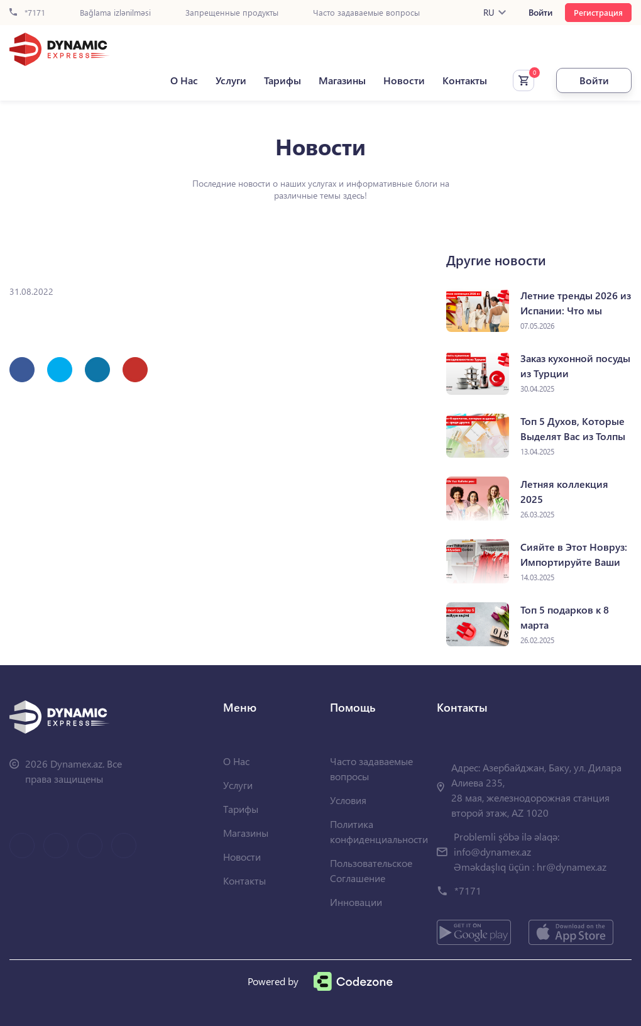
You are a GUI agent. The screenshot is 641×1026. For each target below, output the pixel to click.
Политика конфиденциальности (379, 831)
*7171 (27, 13)
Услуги (231, 80)
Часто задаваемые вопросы (366, 13)
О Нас (184, 80)
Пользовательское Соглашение (371, 870)
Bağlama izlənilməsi (115, 13)
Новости (404, 80)
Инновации (356, 901)
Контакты (464, 80)
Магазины (342, 80)
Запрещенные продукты (231, 13)
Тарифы (282, 80)
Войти (540, 13)
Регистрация (598, 12)
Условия (348, 800)
